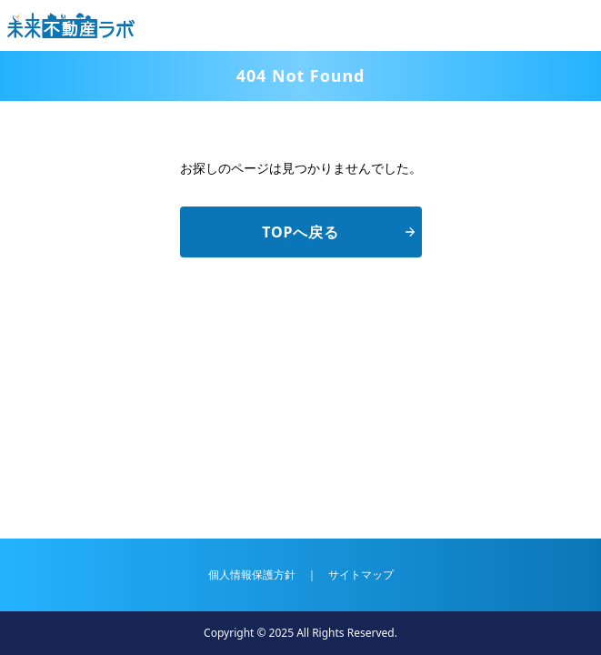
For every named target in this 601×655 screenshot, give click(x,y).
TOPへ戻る (338, 232)
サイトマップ (361, 574)
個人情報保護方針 (251, 574)
